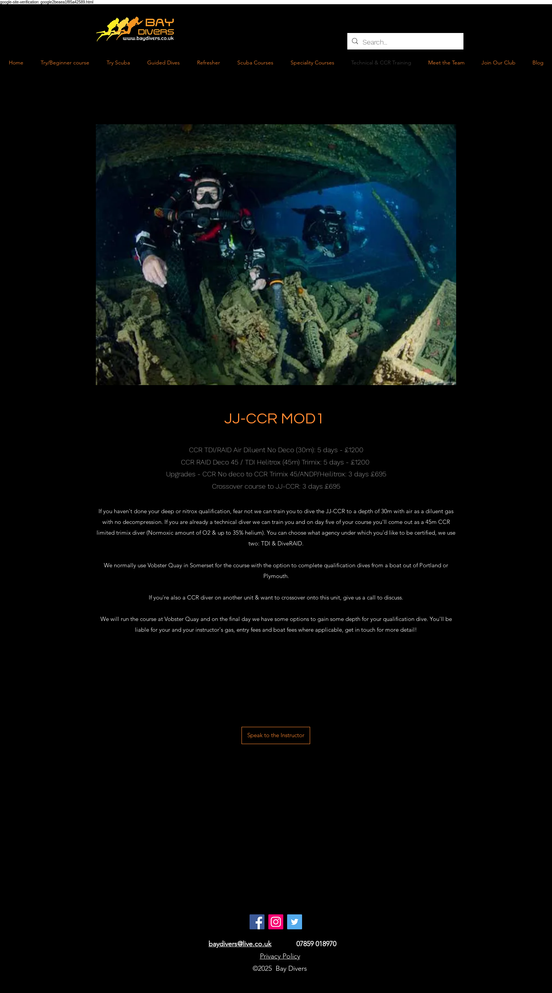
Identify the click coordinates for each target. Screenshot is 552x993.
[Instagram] (275, 921)
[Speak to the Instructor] (276, 735)
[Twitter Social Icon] (294, 921)
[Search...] (405, 42)
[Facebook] (257, 921)
